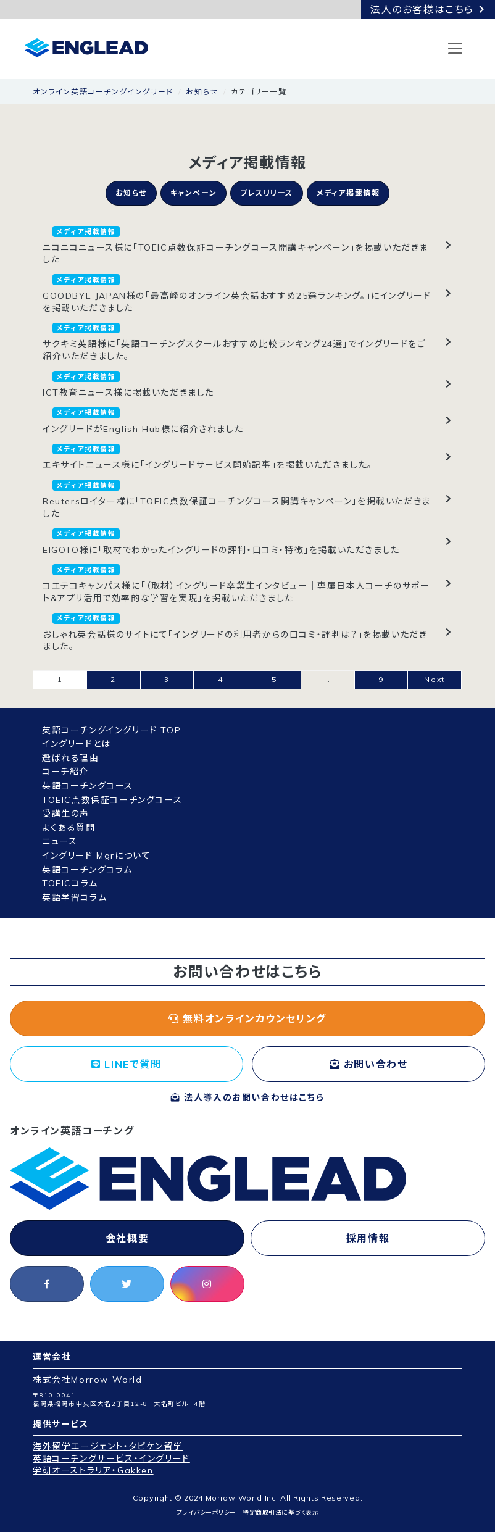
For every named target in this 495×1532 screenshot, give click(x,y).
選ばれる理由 (70, 758)
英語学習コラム (74, 897)
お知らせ (202, 91)
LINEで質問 (126, 1064)
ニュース (59, 841)
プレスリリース (266, 193)
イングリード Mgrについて (96, 855)
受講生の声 (65, 813)
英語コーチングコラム (87, 869)
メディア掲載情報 (348, 193)
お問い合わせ (369, 1064)
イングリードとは (76, 743)
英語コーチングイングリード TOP (111, 730)
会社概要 (127, 1238)
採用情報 (367, 1238)
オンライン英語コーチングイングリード (103, 91)
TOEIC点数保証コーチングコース (112, 800)
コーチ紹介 (65, 771)
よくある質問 (69, 827)
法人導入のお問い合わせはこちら (247, 1097)
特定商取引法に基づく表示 (280, 1513)
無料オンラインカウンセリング (247, 1018)
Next (434, 679)
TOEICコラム (70, 883)
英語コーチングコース (87, 785)
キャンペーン (193, 193)
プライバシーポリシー (206, 1513)
